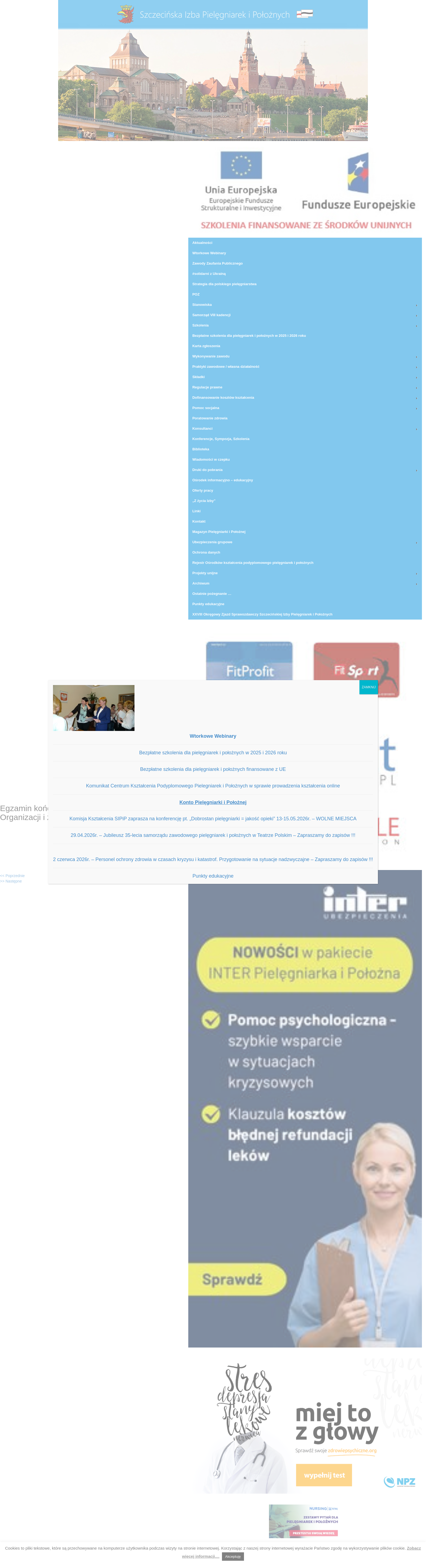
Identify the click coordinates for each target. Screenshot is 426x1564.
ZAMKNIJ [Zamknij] (368, 687)
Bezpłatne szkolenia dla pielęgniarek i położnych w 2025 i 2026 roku (213, 752)
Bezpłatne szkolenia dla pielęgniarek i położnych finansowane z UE (213, 769)
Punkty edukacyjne (212, 876)
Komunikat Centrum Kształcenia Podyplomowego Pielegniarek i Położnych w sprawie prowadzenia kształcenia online (213, 786)
